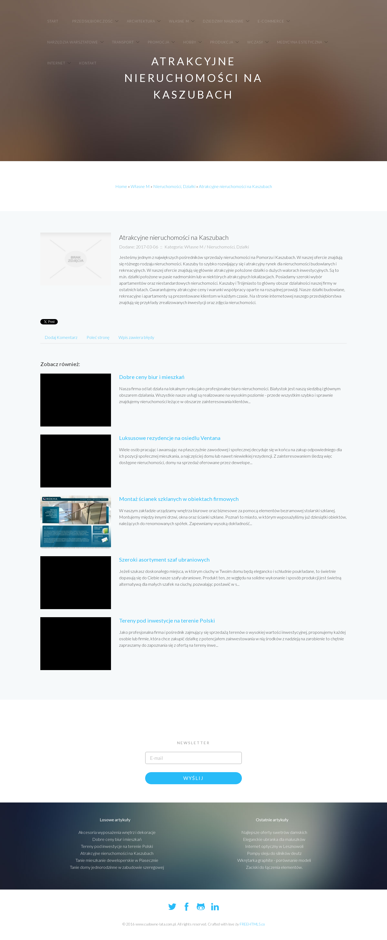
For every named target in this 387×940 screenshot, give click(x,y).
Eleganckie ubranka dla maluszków (274, 839)
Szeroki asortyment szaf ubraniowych (164, 559)
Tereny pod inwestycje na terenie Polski (167, 620)
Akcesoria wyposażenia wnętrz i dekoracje (117, 832)
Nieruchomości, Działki (174, 186)
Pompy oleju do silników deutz (274, 853)
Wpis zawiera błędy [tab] (136, 337)
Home (121, 186)
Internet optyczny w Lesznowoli (274, 846)
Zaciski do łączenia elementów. (274, 867)
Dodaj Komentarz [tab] (61, 337)
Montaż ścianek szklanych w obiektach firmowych (179, 499)
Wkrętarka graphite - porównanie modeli (274, 860)
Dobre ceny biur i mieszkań (151, 377)
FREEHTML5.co (252, 924)
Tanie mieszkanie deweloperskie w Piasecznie (117, 860)
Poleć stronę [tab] (98, 337)
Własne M (140, 186)
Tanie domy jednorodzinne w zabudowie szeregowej (117, 867)
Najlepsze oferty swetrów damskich (274, 832)
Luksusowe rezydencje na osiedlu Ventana (169, 438)
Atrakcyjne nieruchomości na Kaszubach (235, 186)
